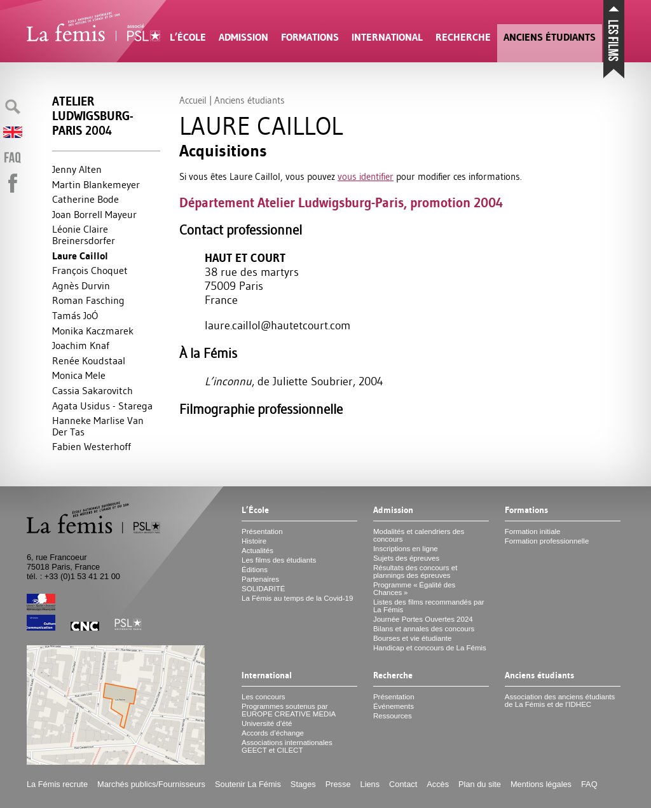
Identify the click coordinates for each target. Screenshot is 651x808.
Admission (243, 37)
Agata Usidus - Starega (102, 405)
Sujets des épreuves (406, 558)
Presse (338, 784)
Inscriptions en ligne (405, 548)
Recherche (463, 37)
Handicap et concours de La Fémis (429, 648)
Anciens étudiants (550, 37)
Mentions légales (541, 784)
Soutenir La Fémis (248, 784)
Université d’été (267, 723)
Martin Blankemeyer (96, 184)
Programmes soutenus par (289, 710)
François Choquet (90, 270)
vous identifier (366, 176)
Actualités (257, 550)
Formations (310, 37)
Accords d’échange (273, 733)
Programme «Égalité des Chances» (414, 588)
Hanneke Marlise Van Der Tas (98, 426)
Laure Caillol (80, 256)
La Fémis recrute (57, 784)
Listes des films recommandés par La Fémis (428, 605)
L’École (188, 37)
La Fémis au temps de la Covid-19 (297, 598)
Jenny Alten (77, 169)
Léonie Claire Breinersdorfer (83, 235)
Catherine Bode (85, 199)
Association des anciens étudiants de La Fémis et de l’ (560, 700)
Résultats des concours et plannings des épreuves (415, 571)
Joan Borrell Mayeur (94, 214)
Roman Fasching (88, 300)
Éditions (255, 569)
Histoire (254, 541)
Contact (403, 784)
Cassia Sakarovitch (92, 390)
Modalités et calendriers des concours (418, 535)
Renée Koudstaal (88, 360)
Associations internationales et (287, 746)
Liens (370, 784)
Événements (393, 706)
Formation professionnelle (547, 541)
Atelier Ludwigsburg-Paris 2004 (92, 116)
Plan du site (479, 784)
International (387, 37)
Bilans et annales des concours (423, 629)
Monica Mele (79, 375)
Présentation (262, 531)
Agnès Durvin (81, 285)
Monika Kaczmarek (93, 330)
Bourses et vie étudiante (412, 638)
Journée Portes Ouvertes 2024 (423, 619)
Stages (303, 784)
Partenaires (260, 579)
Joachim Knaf (80, 345)
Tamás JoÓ (75, 315)
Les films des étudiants (279, 560)
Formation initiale (533, 531)
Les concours (263, 697)
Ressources (392, 716)
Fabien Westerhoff (91, 446)
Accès (438, 784)
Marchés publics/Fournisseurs (151, 784)
